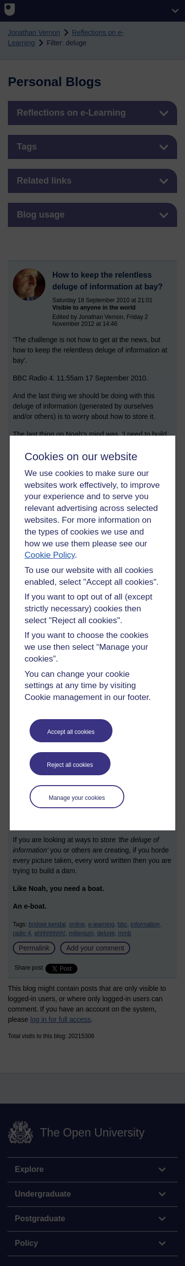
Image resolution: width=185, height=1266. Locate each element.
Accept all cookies (71, 731)
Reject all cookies (70, 764)
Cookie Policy (50, 555)
